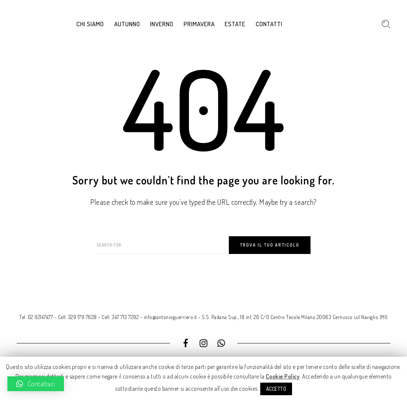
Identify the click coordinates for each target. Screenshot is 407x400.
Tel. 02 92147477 (36, 317)
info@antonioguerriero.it (170, 317)
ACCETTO (276, 389)
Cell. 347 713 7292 (120, 317)
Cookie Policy (283, 376)
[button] (35, 383)
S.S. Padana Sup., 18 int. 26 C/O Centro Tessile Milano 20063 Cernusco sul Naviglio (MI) (295, 317)
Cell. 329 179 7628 (77, 317)
